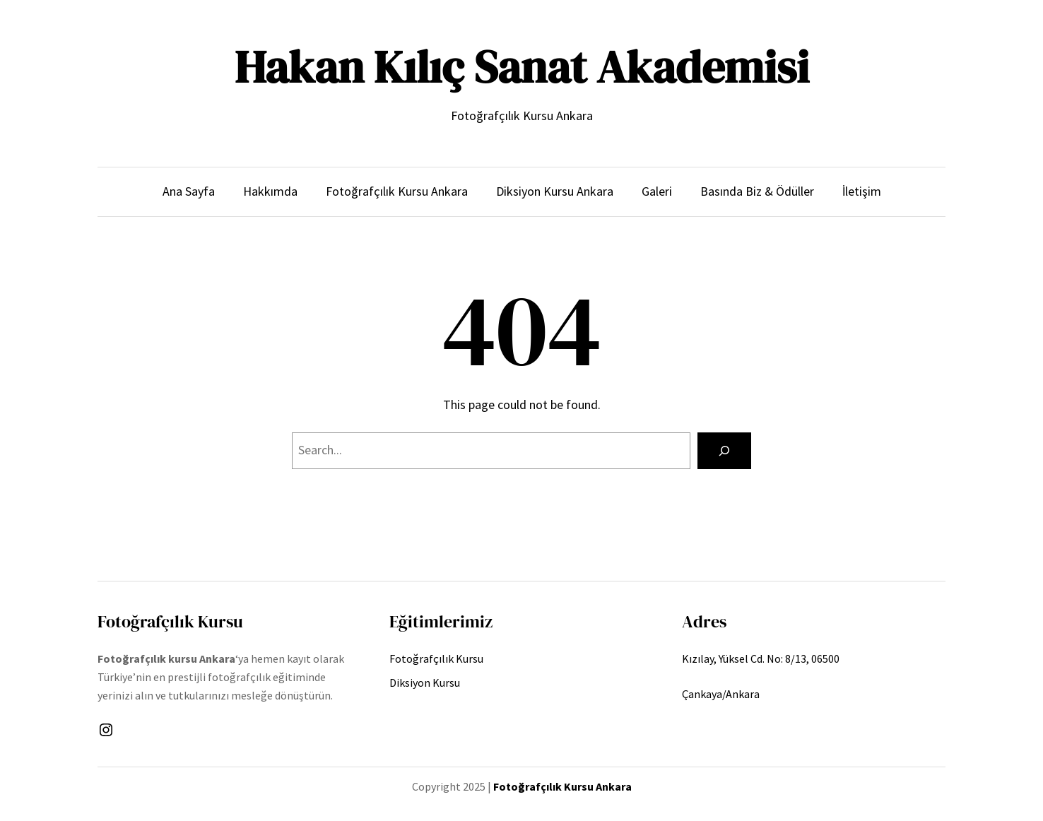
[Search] (724, 450)
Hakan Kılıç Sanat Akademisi (522, 67)
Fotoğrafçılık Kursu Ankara (562, 786)
